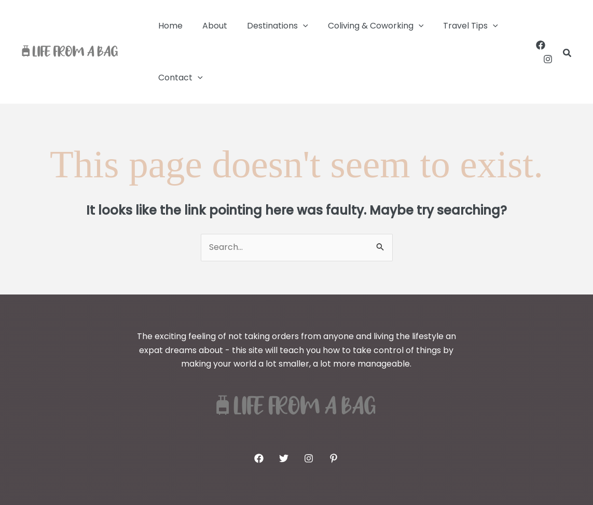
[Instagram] (548, 59)
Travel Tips (456, 26)
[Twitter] (283, 458)
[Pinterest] (333, 458)
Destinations (269, 26)
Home (169, 26)
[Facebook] (540, 45)
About (210, 26)
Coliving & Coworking (365, 26)
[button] (295, 26)
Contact (179, 78)
